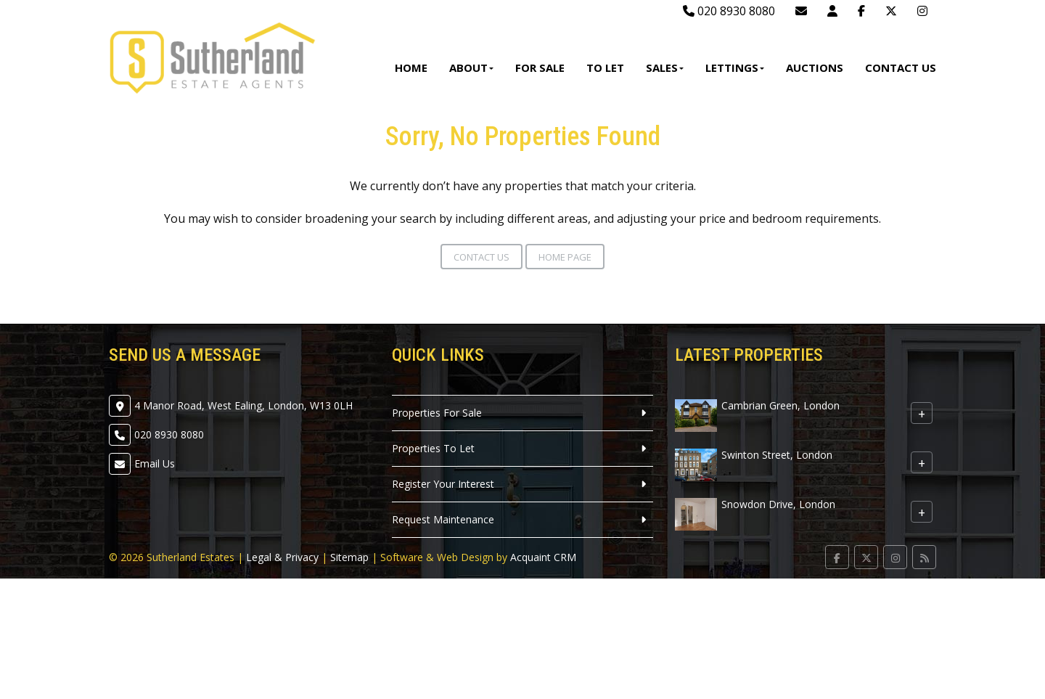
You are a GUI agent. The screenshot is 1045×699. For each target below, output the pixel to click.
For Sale (540, 67)
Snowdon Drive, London (778, 504)
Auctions (814, 67)
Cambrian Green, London (780, 405)
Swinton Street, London (776, 455)
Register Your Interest (443, 484)
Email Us (154, 463)
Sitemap (349, 557)
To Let (605, 67)
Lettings (734, 67)
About (471, 67)
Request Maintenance (443, 519)
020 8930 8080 (729, 11)
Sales (665, 67)
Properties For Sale (437, 413)
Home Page (564, 256)
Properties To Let (433, 448)
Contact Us (900, 67)
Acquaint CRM (543, 557)
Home (411, 67)
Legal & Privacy (282, 557)
